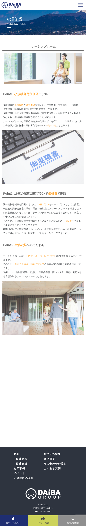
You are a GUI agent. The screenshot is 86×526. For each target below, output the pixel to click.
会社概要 (49, 458)
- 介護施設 (21, 458)
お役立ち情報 (52, 454)
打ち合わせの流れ (55, 463)
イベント (19, 473)
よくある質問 (52, 468)
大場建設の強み (24, 478)
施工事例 (19, 468)
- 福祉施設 (21, 463)
